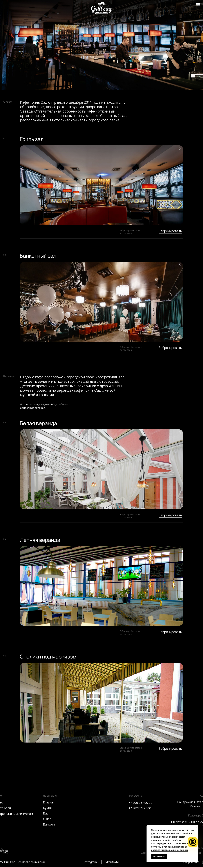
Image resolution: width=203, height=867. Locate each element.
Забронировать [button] (170, 231)
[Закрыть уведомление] (196, 827)
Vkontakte (112, 862)
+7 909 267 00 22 (140, 803)
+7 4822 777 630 (140, 808)
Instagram (90, 862)
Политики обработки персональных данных (169, 848)
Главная (48, 802)
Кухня (47, 808)
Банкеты (49, 824)
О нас (47, 819)
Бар (45, 813)
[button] (198, 5)
